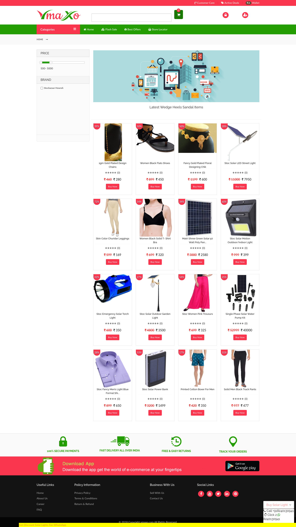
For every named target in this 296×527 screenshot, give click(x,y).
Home (40, 492)
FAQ (39, 509)
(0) (118, 172)
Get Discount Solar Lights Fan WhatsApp (42, 524)
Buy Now (112, 186)
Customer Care (204, 2)
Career (40, 504)
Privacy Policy (82, 492)
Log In (229, 14)
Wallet (252, 2)
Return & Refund (84, 504)
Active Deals (230, 2)
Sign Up (250, 14)
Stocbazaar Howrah (52, 88)
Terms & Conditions (85, 498)
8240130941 (271, 519)
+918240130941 (283, 511)
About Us (42, 498)
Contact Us (156, 498)
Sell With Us (157, 492)
